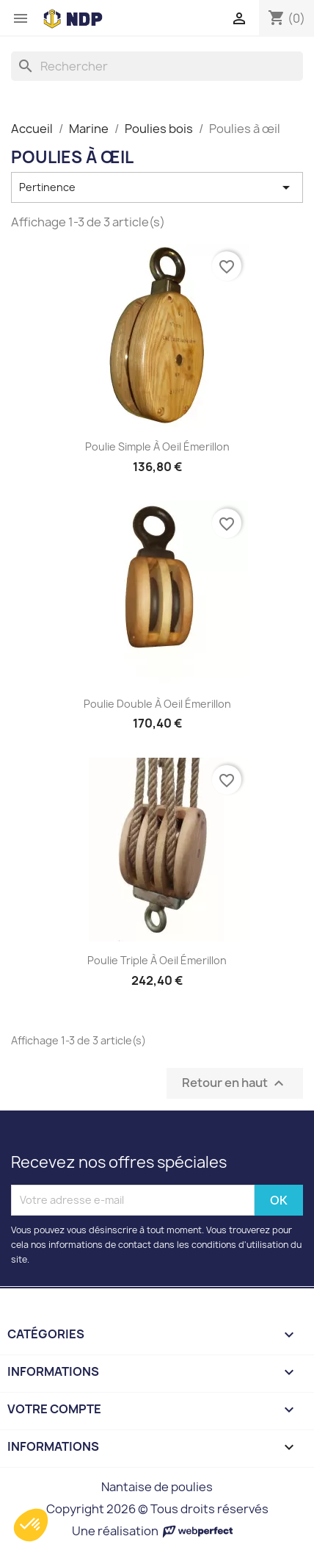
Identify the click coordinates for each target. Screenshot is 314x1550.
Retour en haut (235, 1083)
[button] (30, 1525)
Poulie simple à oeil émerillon (157, 446)
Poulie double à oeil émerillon (157, 704)
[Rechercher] (157, 66)
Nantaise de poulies (157, 1486)
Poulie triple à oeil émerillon (157, 960)
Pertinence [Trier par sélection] (157, 187)
